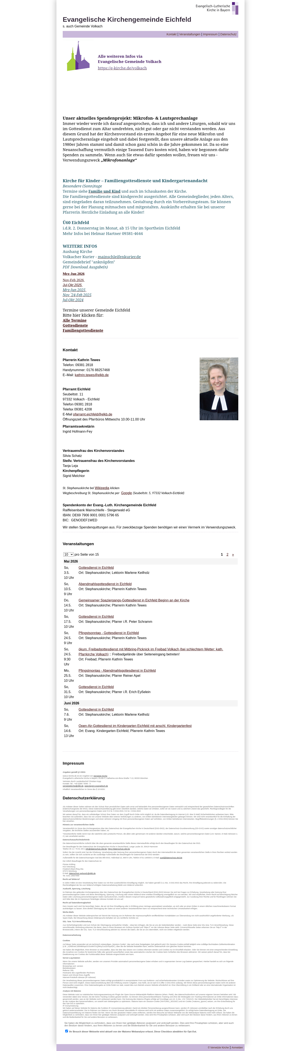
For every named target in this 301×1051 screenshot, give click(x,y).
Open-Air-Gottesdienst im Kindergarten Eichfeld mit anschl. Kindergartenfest (135, 726)
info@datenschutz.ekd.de (96, 849)
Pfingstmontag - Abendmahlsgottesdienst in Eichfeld (117, 670)
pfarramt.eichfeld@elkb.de (92, 414)
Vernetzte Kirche (100, 776)
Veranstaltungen (189, 34)
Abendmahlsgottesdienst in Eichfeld (105, 584)
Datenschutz (228, 34)
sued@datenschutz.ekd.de (171, 858)
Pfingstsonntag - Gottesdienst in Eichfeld (109, 633)
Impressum (210, 34)
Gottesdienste (75, 325)
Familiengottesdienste (83, 330)
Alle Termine (75, 320)
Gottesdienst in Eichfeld (96, 567)
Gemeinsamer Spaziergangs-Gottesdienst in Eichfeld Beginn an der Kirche (134, 600)
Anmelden (237, 1047)
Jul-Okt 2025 (73, 285)
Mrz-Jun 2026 (73, 274)
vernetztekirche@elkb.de (73, 786)
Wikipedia (102, 488)
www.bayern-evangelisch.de (96, 786)
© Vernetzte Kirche (218, 1047)
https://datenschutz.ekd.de (119, 849)
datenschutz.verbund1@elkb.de (82, 873)
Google (126, 493)
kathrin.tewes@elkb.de (92, 375)
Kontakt (171, 34)
